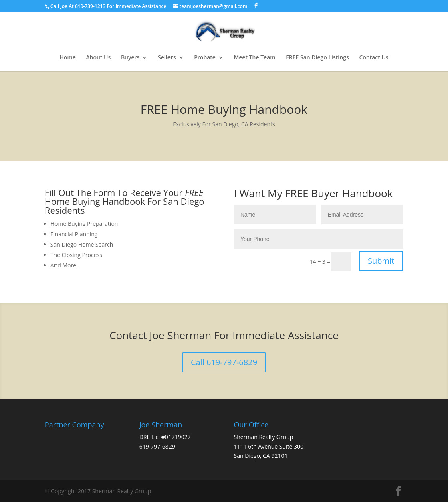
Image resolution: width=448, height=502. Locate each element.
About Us (98, 58)
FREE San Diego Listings (317, 58)
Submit (381, 260)
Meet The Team (255, 58)
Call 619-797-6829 (224, 362)
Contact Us (373, 58)
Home (67, 58)
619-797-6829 (157, 446)
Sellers (167, 58)
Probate (205, 58)
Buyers (130, 58)
